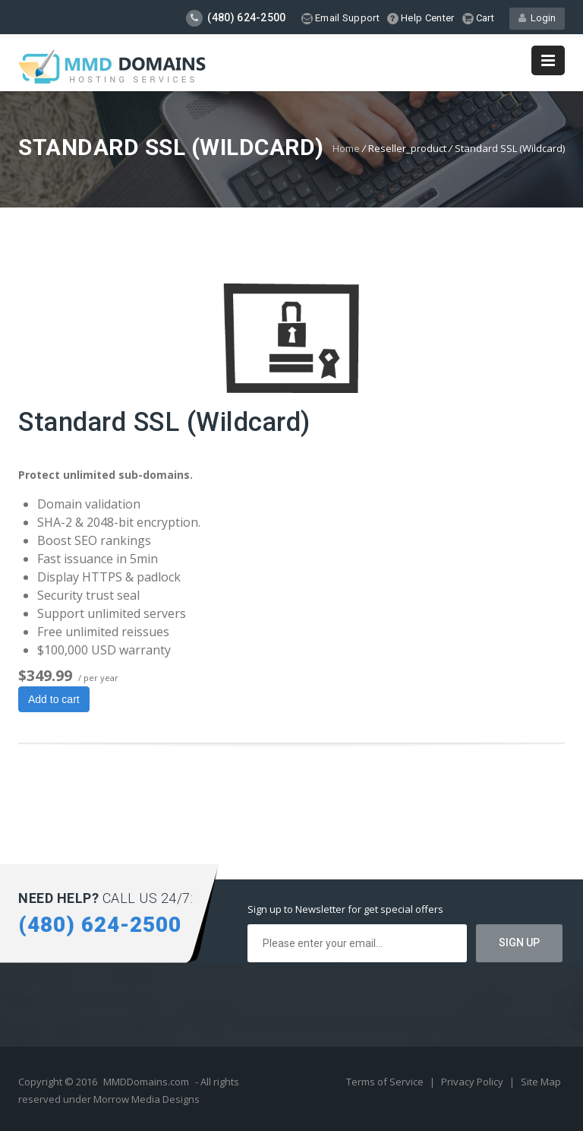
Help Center (421, 18)
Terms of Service (386, 1081)
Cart (478, 18)
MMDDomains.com (146, 1081)
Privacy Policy (473, 1081)
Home (346, 148)
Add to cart (54, 699)
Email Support (340, 18)
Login (537, 18)
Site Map (541, 1081)
